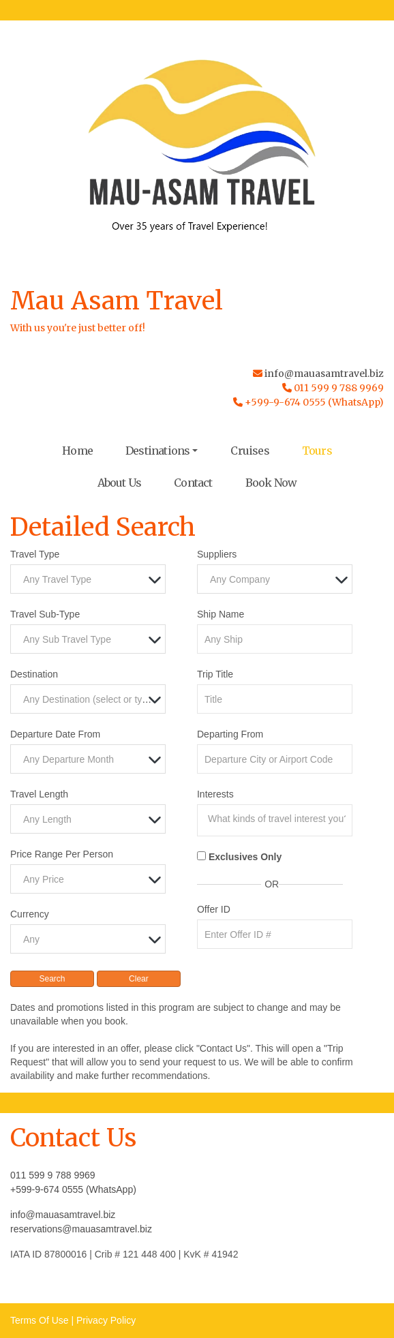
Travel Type (34, 554)
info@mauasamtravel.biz (324, 373)
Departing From (230, 734)
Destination (34, 674)
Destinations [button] (157, 450)
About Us (119, 482)
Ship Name (220, 614)
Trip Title (215, 674)
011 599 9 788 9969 (52, 1175)
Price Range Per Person (61, 854)
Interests (215, 794)
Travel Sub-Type (45, 614)
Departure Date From (55, 734)
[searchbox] (278, 818)
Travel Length (39, 794)
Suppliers (217, 554)
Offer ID (213, 909)
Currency (29, 914)
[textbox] (91, 579)
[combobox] (88, 579)
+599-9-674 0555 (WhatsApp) (73, 1189)
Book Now (271, 482)
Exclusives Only (245, 856)
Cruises (249, 450)
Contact (193, 482)
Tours (317, 450)
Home (77, 450)
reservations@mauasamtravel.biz (81, 1228)
